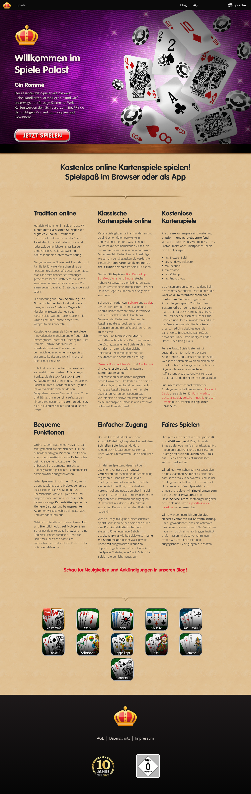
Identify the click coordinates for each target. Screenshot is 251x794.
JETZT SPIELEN (42, 136)
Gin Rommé (145, 364)
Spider (148, 302)
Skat (128, 274)
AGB (100, 738)
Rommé (114, 364)
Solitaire (133, 302)
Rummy (197, 393)
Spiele (21, 5)
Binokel (130, 278)
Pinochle (199, 397)
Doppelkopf (139, 274)
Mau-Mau (126, 364)
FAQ (195, 5)
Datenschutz (119, 738)
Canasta (103, 364)
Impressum (144, 738)
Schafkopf (104, 278)
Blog (183, 5)
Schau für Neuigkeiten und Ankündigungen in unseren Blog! (125, 570)
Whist (115, 278)
